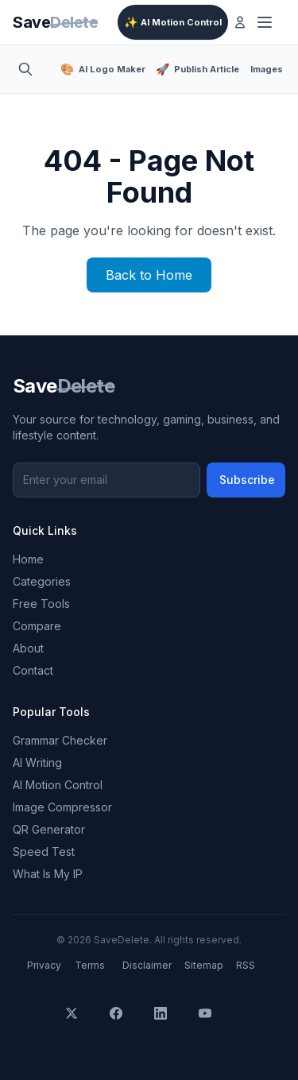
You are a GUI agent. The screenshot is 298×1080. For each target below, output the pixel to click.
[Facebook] (127, 1024)
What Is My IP (48, 874)
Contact (33, 670)
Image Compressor (62, 807)
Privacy (44, 965)
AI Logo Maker (101, 69)
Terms (90, 965)
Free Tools (41, 603)
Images (266, 69)
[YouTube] (216, 1024)
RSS (245, 965)
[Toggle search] (30, 69)
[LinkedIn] (171, 1024)
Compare (37, 626)
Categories (42, 581)
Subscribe (247, 479)
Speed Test (44, 851)
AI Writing (37, 762)
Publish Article (197, 69)
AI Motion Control (173, 22)
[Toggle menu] (267, 22)
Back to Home (149, 275)
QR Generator (49, 829)
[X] (82, 1024)
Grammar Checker (60, 740)
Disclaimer (147, 965)
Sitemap (203, 965)
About (28, 648)
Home (28, 559)
